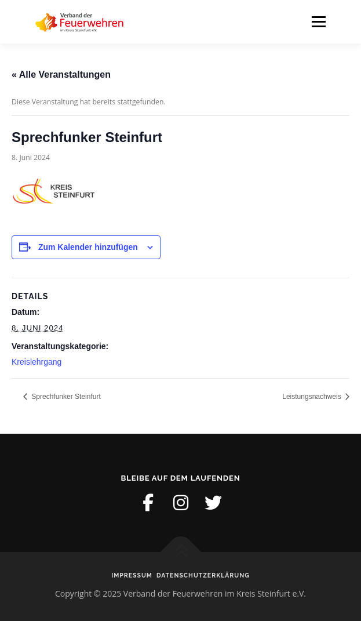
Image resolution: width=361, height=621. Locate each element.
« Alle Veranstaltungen (61, 74)
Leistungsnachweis (312, 397)
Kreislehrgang (36, 361)
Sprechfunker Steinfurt (65, 397)
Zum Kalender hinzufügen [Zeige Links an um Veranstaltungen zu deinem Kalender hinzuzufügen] (88, 247)
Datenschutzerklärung (203, 575)
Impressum (131, 575)
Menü (317, 22)
